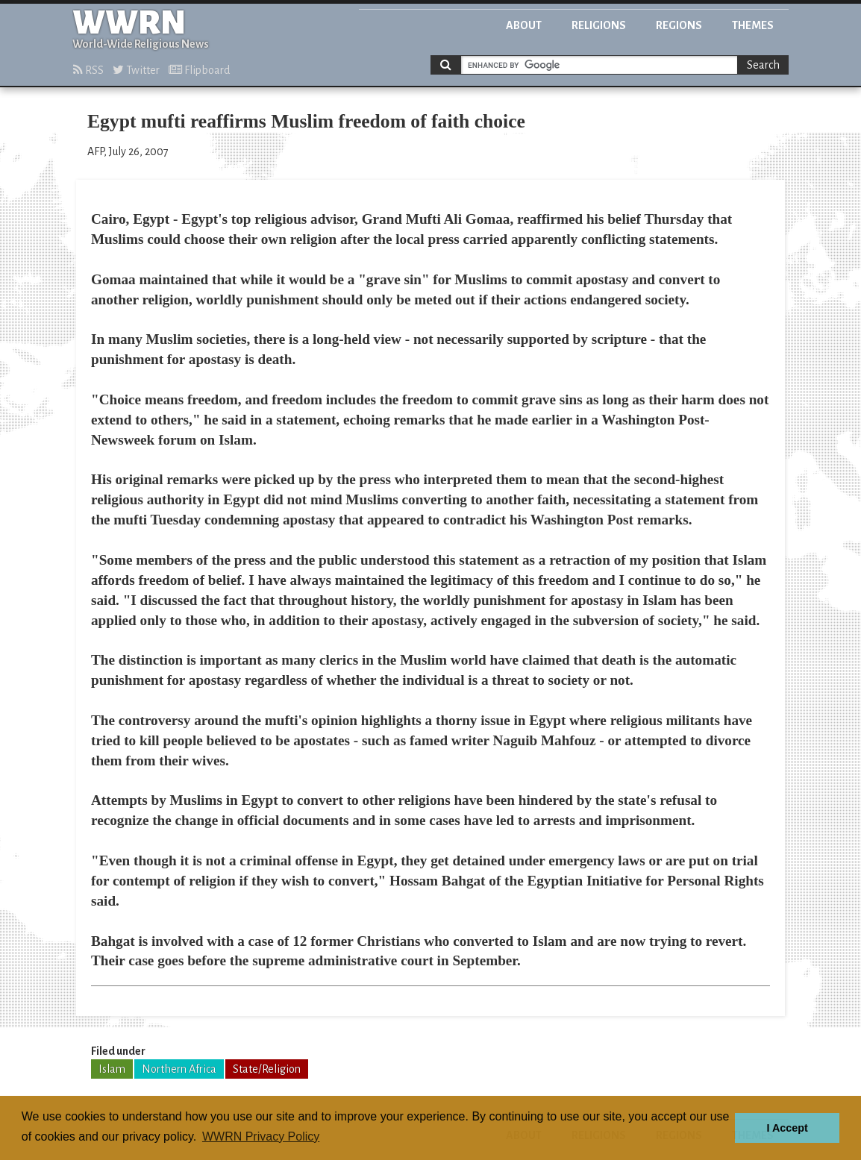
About (524, 25)
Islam (111, 1069)
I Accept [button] (786, 1128)
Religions (599, 25)
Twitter (136, 70)
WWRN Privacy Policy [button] (260, 1136)
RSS (88, 70)
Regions (679, 25)
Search (763, 65)
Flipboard (199, 70)
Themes (753, 25)
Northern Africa (179, 1069)
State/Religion (267, 1069)
